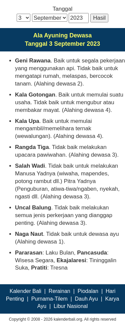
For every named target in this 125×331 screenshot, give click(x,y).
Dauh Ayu (86, 299)
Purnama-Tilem (49, 299)
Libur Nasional (71, 306)
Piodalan (88, 291)
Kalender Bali (25, 291)
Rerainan (59, 291)
